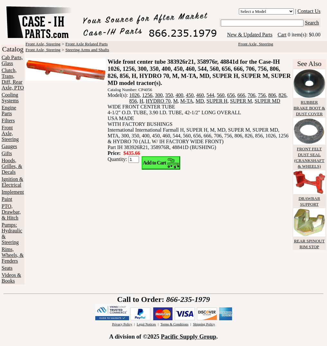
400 (179, 95)
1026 (134, 95)
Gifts (7, 153)
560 (220, 95)
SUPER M (241, 101)
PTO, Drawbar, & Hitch (11, 211)
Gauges (9, 146)
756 (262, 95)
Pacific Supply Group (188, 336)
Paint (7, 199)
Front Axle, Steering (10, 133)
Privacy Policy (122, 324)
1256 (147, 95)
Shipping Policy (204, 324)
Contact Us (309, 11)
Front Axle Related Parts (86, 44)
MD (200, 101)
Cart (281, 34)
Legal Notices (146, 324)
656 (231, 95)
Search (312, 22)
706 (251, 95)
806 (272, 95)
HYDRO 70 (158, 101)
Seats (7, 268)
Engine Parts (9, 110)
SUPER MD (267, 101)
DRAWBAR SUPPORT (309, 198)
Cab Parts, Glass (12, 60)
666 (241, 95)
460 (200, 95)
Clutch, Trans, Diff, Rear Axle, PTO (13, 79)
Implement (13, 192)
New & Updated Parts (250, 34)
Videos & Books (11, 278)
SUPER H (217, 101)
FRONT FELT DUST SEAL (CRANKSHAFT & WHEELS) (309, 155)
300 (159, 95)
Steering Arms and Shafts (87, 49)
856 (133, 101)
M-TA (186, 101)
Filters (8, 120)
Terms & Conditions (174, 324)
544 (210, 95)
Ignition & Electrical (12, 182)
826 (282, 95)
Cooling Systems (10, 97)
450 (189, 95)
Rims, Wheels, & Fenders (12, 255)
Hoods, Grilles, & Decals (12, 166)
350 (169, 95)
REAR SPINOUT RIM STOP (309, 241)
